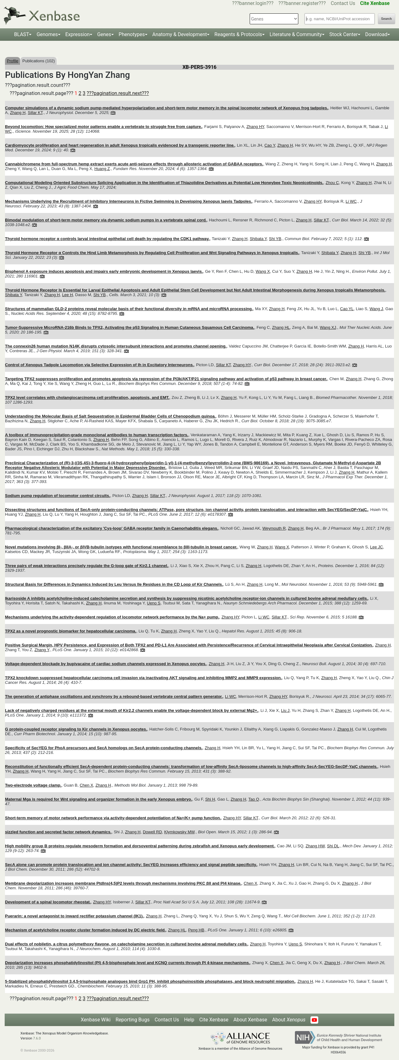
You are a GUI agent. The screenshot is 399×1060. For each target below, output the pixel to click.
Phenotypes (132, 34)
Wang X (263, 271)
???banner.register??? (302, 3)
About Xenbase (250, 1020)
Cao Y (269, 145)
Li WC (351, 201)
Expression (77, 34)
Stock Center (343, 34)
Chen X (86, 785)
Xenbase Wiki (96, 1020)
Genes (104, 34)
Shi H (210, 799)
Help (189, 1020)
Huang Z (102, 168)
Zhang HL (281, 327)
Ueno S (153, 603)
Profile (12, 61)
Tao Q (253, 799)
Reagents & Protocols (238, 34)
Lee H (67, 294)
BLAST (21, 34)
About (288, 1020)
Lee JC (376, 547)
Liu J (285, 710)
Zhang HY (255, 126)
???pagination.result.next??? (118, 93)
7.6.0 (37, 1038)
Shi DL (333, 846)
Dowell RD (152, 832)
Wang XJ (328, 327)
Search (386, 19)
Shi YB (275, 238)
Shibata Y (258, 238)
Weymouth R (274, 528)
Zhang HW (314, 846)
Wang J (376, 308)
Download (376, 34)
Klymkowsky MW (179, 832)
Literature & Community (296, 34)
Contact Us (343, 3)
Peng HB (196, 930)
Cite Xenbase (213, 1020)
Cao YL (346, 308)
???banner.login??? (253, 3)
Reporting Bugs (133, 1020)
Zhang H (18, 112)
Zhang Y (41, 649)
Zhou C (332, 182)
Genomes (47, 34)
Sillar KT (35, 112)
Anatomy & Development (179, 34)
